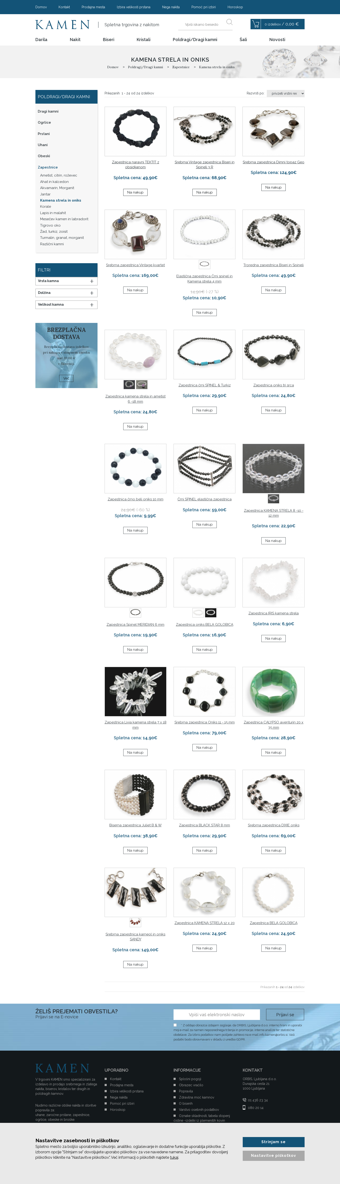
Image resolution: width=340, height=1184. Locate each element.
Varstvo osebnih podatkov (199, 1110)
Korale (45, 206)
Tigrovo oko (50, 225)
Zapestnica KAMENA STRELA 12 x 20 (204, 923)
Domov (41, 7)
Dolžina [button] (44, 293)
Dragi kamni (48, 111)
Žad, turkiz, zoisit (54, 231)
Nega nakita (171, 7)
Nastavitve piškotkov (273, 1155)
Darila (41, 39)
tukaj (174, 1157)
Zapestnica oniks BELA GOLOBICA (204, 624)
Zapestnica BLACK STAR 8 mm (204, 825)
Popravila (186, 1091)
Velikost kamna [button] (51, 304)
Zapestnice (48, 167)
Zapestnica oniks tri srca (273, 385)
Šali (243, 39)
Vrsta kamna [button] (48, 281)
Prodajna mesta (93, 7)
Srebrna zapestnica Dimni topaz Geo (273, 162)
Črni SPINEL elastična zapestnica (205, 499)
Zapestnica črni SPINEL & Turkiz (204, 385)
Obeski (44, 156)
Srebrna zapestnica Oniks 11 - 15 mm (204, 722)
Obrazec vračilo (191, 1085)
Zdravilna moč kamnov (196, 1097)
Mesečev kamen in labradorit (64, 219)
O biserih (186, 1103)
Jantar (45, 194)
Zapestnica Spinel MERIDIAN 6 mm (135, 624)
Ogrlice (44, 122)
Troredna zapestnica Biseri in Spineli (273, 265)
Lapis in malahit (53, 213)
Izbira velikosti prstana (133, 7)
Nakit (75, 39)
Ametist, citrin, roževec (58, 175)
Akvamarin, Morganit (57, 188)
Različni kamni (52, 244)
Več (66, 378)
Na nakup (135, 192)
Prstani (44, 134)
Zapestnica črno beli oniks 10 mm (135, 499)
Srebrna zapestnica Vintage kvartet (135, 265)
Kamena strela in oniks (60, 200)
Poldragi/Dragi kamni (195, 39)
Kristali (143, 39)
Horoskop (235, 7)
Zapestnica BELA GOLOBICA (274, 923)
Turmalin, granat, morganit (62, 238)
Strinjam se (273, 1142)
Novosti (277, 39)
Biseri (108, 39)
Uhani (43, 145)
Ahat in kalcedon (54, 182)
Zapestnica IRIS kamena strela (273, 613)
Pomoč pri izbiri (203, 7)
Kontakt (64, 7)
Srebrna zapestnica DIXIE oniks (273, 825)
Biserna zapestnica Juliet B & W (135, 825)
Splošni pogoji (190, 1079)
